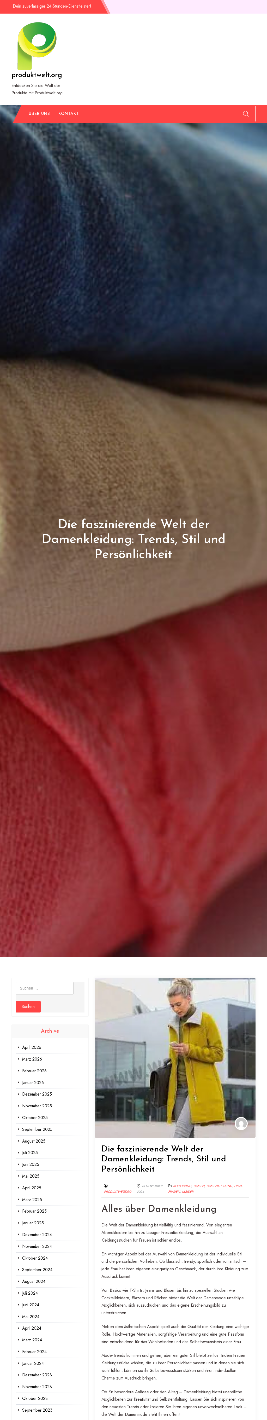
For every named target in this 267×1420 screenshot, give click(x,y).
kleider (187, 1191)
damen (198, 1186)
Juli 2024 (30, 1293)
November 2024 (37, 1246)
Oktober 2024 (35, 1258)
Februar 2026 (34, 1071)
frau (238, 1186)
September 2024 (37, 1270)
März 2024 (32, 1340)
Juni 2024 (30, 1305)
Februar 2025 (34, 1211)
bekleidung (182, 1186)
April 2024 (31, 1328)
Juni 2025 (30, 1164)
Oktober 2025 (35, 1118)
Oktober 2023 (35, 1398)
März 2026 (32, 1059)
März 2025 (32, 1200)
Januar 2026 (33, 1083)
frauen (174, 1191)
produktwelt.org (36, 75)
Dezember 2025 (37, 1094)
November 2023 (37, 1387)
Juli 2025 (30, 1153)
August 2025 (33, 1141)
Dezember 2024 (37, 1235)
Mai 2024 (30, 1317)
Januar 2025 (33, 1223)
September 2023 (37, 1410)
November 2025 (37, 1106)
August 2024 (33, 1281)
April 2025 (31, 1188)
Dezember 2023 (37, 1375)
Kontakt (68, 113)
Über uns (39, 113)
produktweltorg (117, 1191)
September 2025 (37, 1129)
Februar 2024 (34, 1352)
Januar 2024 (33, 1363)
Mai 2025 (30, 1176)
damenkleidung (219, 1186)
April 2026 (31, 1047)
